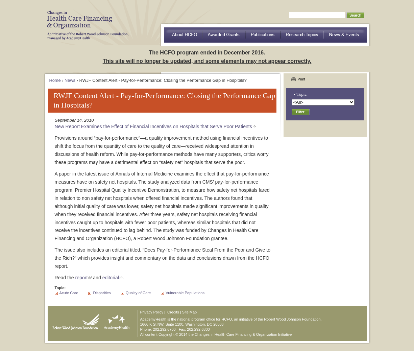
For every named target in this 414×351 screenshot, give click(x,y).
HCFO (85, 20)
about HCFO (183, 35)
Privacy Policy (151, 312)
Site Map (189, 312)
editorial (110, 277)
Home (55, 80)
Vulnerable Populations (185, 293)
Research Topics (302, 35)
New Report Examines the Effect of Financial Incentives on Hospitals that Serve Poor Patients (153, 126)
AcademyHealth (115, 320)
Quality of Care (138, 293)
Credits (173, 312)
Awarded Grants (224, 35)
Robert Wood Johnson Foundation (74, 320)
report (81, 277)
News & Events (345, 35)
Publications (263, 35)
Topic (302, 94)
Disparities (102, 293)
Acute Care (68, 293)
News (70, 80)
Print (302, 79)
